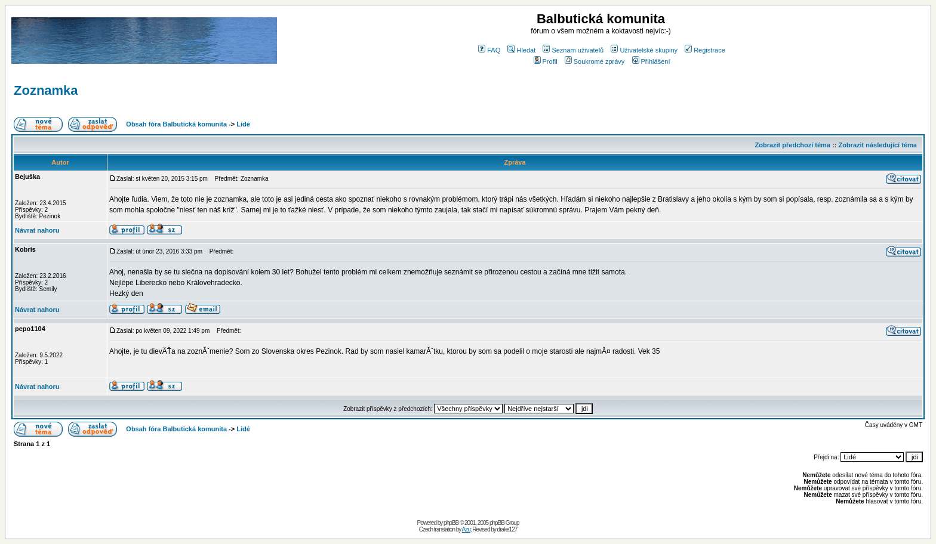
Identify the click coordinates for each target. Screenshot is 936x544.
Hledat (521, 50)
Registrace (705, 50)
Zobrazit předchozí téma (792, 145)
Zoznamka (46, 90)
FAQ (489, 50)
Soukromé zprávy (595, 61)
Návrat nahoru (37, 230)
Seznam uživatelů (573, 50)
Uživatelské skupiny (644, 50)
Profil (546, 61)
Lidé (243, 124)
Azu (466, 529)
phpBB (451, 523)
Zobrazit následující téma (877, 145)
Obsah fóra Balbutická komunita (176, 124)
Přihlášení (651, 61)
